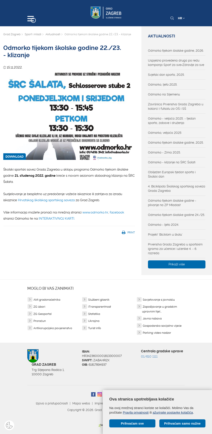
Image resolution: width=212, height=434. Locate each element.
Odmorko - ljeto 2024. (163, 224)
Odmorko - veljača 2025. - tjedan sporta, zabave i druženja (172, 121)
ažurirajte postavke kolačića (173, 412)
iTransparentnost (99, 306)
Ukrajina (93, 321)
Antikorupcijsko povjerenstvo (52, 328)
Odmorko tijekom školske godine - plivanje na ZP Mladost (172, 203)
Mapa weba (81, 403)
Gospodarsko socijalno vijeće (162, 325)
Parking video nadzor (157, 332)
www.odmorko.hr (95, 212)
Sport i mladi (33, 34)
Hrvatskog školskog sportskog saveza (46, 200)
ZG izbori (39, 306)
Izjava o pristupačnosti (52, 403)
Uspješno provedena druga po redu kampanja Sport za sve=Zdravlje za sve (176, 63)
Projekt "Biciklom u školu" (165, 234)
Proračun (39, 321)
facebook (117, 212)
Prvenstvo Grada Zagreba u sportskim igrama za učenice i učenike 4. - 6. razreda (175, 249)
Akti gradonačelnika (46, 299)
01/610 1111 (149, 356)
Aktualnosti (52, 34)
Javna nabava (152, 318)
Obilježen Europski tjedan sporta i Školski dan (172, 174)
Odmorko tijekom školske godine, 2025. (176, 142)
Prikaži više (177, 264)
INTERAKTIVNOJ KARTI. (57, 219)
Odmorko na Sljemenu (164, 94)
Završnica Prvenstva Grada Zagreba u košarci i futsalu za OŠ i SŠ (175, 106)
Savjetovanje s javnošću (159, 299)
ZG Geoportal (42, 314)
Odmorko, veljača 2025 (164, 132)
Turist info (94, 328)
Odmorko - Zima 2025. (164, 152)
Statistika (94, 314)
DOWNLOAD (14, 156)
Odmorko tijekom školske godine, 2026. (176, 50)
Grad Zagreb (12, 34)
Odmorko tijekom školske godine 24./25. (176, 215)
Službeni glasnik (98, 299)
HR (181, 18)
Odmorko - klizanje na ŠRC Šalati (171, 162)
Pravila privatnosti (136, 412)
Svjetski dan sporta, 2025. (166, 74)
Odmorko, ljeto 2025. (162, 84)
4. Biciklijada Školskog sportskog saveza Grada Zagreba (176, 188)
